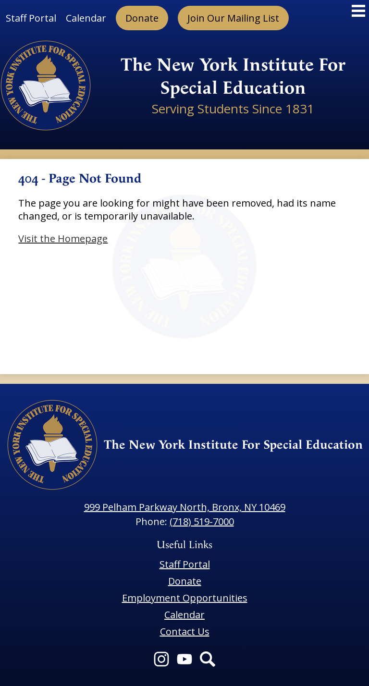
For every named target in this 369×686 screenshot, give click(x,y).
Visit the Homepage (63, 238)
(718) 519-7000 (202, 521)
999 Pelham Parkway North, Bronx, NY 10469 (184, 507)
